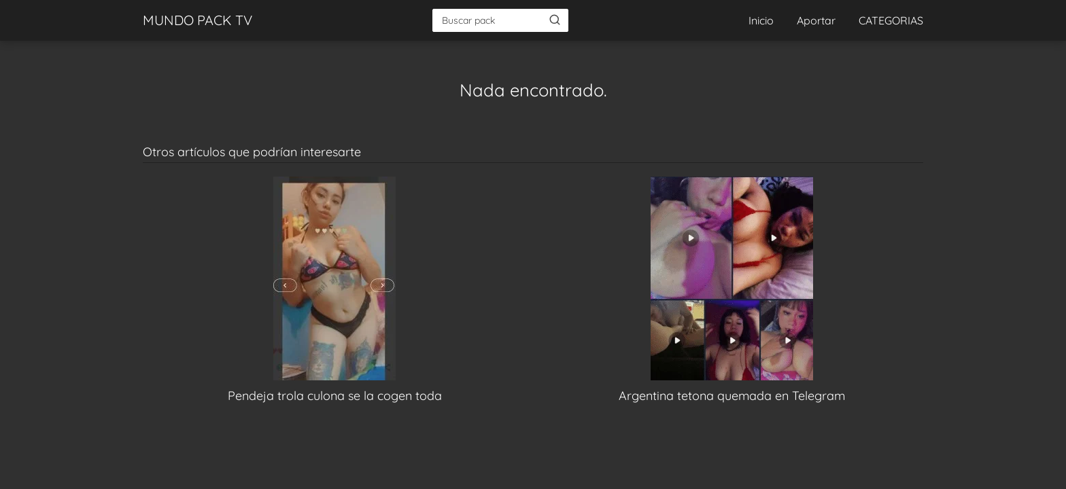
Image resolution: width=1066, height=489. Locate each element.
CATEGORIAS (891, 20)
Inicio (761, 20)
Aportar (816, 20)
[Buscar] (554, 20)
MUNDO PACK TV (197, 20)
